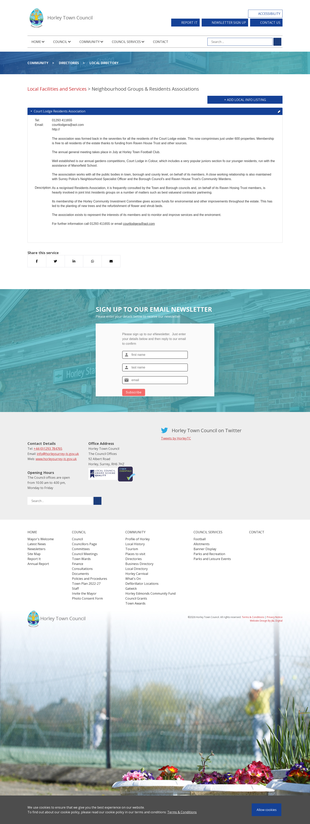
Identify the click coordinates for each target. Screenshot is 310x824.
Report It (189, 22)
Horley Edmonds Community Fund (150, 593)
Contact (160, 42)
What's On (133, 578)
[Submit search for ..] (97, 501)
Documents (80, 573)
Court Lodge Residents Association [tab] (155, 111)
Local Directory (104, 63)
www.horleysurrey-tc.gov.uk (56, 459)
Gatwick (131, 588)
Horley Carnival (136, 573)
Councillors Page (84, 544)
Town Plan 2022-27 (86, 583)
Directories (69, 63)
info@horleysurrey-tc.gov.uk (58, 454)
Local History (135, 544)
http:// (56, 129)
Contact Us (270, 22)
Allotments (202, 544)
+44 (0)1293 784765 (48, 448)
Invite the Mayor (84, 593)
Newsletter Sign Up (229, 22)
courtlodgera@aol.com (139, 223)
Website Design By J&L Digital (266, 620)
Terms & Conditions (182, 812)
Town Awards (135, 603)
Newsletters (36, 549)
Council (77, 539)
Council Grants (136, 598)
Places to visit (135, 554)
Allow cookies (267, 810)
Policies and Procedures (89, 578)
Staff (75, 588)
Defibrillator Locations (142, 583)
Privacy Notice (275, 617)
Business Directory (139, 564)
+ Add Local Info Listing (245, 100)
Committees (81, 549)
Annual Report (38, 564)
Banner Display (205, 549)
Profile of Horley (137, 539)
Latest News (36, 544)
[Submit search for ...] (277, 42)
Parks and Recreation (209, 554)
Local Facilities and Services (57, 88)
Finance (77, 564)
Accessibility (269, 13)
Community (37, 63)
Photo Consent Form (87, 598)
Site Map (34, 554)
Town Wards (81, 559)
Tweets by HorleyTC (176, 438)
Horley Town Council (70, 17)
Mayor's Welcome (40, 539)
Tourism (131, 549)
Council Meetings (85, 554)
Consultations (82, 569)
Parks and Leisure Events (212, 559)
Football (200, 539)
